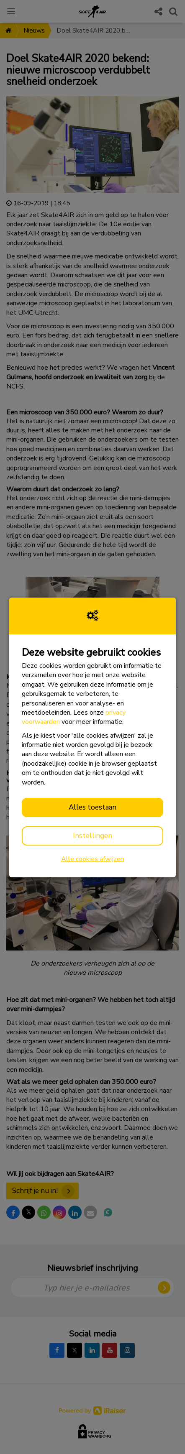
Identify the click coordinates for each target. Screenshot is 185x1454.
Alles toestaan (92, 807)
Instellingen (92, 836)
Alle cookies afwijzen (92, 859)
